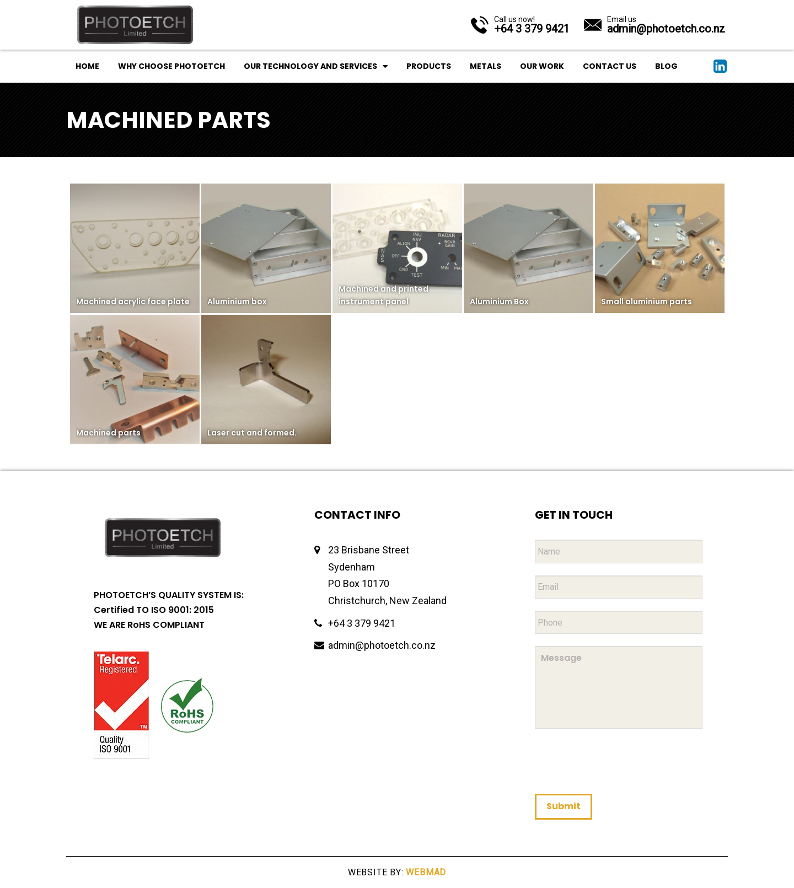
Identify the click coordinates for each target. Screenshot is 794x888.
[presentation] (618, 760)
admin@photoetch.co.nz (382, 645)
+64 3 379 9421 (361, 623)
